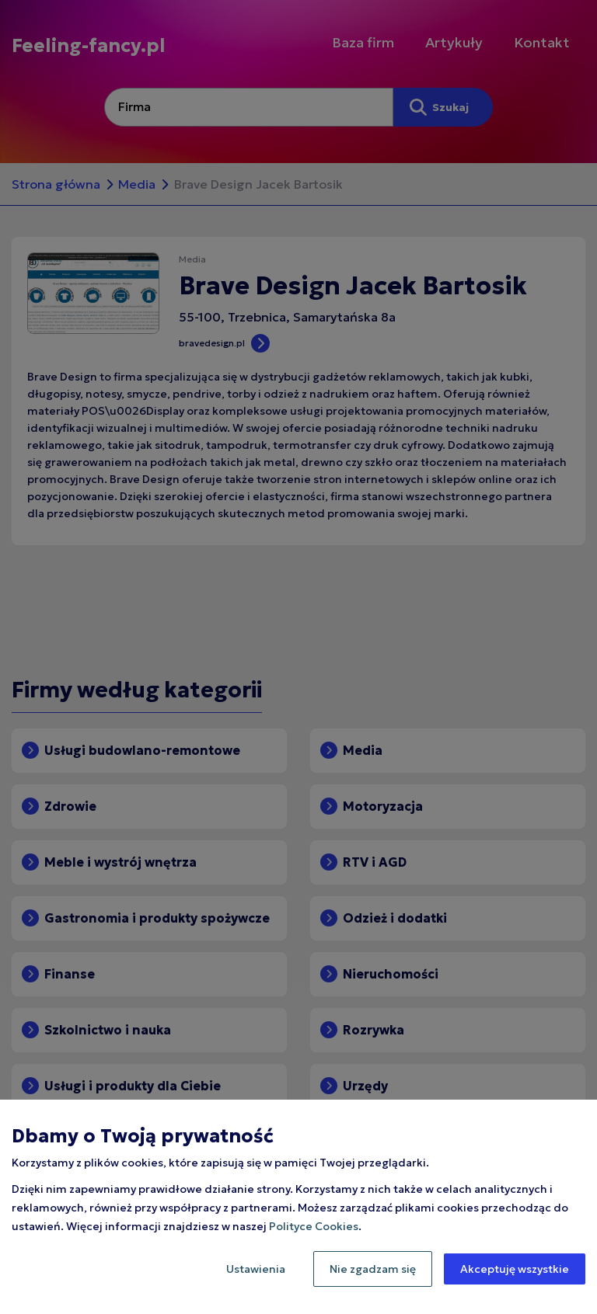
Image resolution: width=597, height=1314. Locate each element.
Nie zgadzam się (373, 1269)
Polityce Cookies (313, 1226)
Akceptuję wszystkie (514, 1269)
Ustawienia (255, 1269)
